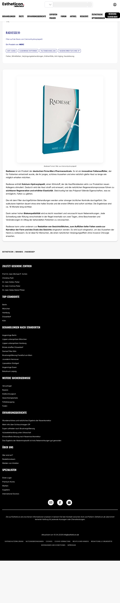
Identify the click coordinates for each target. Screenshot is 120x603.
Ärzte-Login (7, 478)
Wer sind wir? (7, 455)
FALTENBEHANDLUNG (48, 51)
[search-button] (89, 4)
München (6, 309)
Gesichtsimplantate (10, 398)
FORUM (63, 16)
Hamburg (6, 313)
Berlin (4, 305)
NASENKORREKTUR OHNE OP (69, 51)
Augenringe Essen (9, 367)
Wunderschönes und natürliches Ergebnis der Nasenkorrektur (26, 420)
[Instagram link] (51, 503)
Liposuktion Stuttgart (10, 363)
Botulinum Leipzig (9, 371)
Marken (5, 486)
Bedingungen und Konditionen (53, 545)
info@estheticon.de (71, 535)
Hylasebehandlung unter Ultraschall (16, 432)
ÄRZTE (21, 16)
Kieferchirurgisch (9, 394)
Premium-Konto (8, 482)
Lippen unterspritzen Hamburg (14, 343)
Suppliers (6, 490)
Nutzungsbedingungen (34, 541)
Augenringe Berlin (9, 335)
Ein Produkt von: (15, 44)
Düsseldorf (6, 317)
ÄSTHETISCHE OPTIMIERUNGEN (98, 16)
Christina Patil (7, 278)
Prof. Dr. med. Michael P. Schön (14, 274)
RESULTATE (84, 16)
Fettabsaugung (8, 402)
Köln (4, 321)
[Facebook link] (60, 503)
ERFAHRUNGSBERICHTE (36, 16)
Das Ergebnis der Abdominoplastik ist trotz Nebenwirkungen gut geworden (31, 440)
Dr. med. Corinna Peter (11, 286)
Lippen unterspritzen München (14, 339)
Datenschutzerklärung (14, 541)
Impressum (71, 545)
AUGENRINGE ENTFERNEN (28, 51)
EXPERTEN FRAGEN (53, 16)
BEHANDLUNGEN (8, 16)
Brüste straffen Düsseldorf (12, 347)
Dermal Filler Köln (9, 351)
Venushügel (7, 386)
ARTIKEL (73, 16)
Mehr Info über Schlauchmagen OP (16, 424)
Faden (4, 406)
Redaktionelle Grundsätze (101, 541)
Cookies (49, 541)
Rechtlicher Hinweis (81, 541)
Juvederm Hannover (10, 359)
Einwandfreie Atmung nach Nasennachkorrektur (21, 436)
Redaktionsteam (8, 459)
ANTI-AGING (11, 51)
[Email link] (69, 502)
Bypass (5, 390)
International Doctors (10, 494)
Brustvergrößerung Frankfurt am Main (17, 355)
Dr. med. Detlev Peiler (11, 282)
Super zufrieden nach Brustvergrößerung (18, 428)
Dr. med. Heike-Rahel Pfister (13, 290)
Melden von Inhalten (10, 463)
